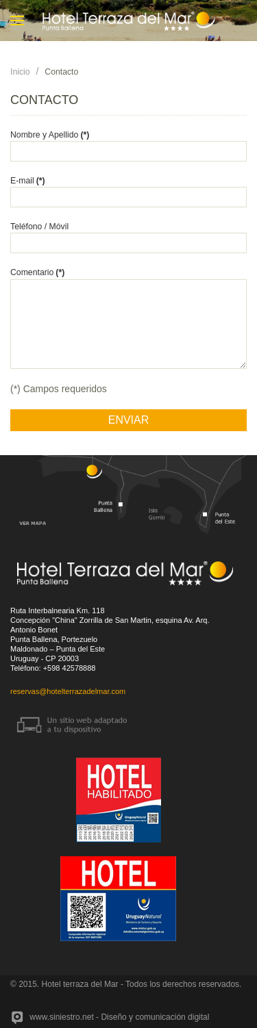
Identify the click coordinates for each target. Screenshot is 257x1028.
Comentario (37, 272)
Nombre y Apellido (49, 135)
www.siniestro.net (61, 1017)
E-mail (27, 180)
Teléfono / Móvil (39, 226)
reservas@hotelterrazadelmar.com (67, 691)
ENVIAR (128, 420)
